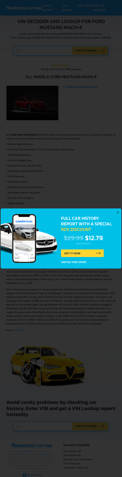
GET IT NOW (72, 253)
